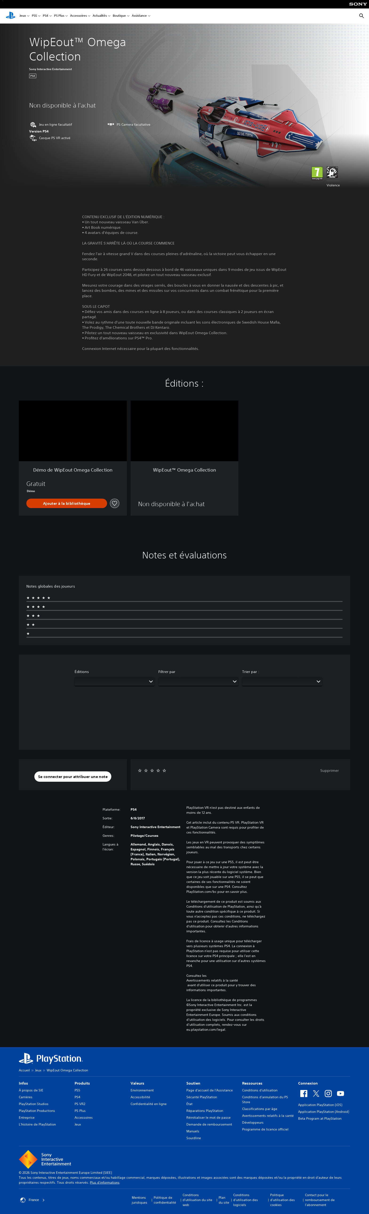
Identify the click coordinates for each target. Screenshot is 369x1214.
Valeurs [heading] (137, 1083)
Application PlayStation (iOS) (320, 1105)
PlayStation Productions (37, 1111)
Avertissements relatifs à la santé (212, 980)
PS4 (45, 16)
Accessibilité (140, 1097)
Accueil (24, 1070)
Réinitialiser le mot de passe (208, 1117)
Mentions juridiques (139, 1200)
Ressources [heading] (252, 1083)
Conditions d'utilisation (259, 1090)
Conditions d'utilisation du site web (197, 1200)
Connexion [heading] (308, 1083)
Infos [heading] (23, 1083)
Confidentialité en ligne (149, 1104)
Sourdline (193, 1138)
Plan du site (224, 1200)
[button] (72, 776)
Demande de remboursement (209, 1124)
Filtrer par (166, 671)
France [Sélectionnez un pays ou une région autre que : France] (32, 1200)
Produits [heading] (82, 1083)
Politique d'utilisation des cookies (282, 1200)
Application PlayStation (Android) (323, 1112)
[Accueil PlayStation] (10, 16)
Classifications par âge (259, 1109)
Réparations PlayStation (204, 1111)
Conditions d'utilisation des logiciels (245, 1200)
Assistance (139, 16)
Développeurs (253, 1122)
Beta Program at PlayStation (319, 1118)
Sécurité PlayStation (201, 1097)
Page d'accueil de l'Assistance (209, 1090)
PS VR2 (80, 1104)
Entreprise (27, 1117)
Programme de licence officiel (265, 1129)
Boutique (119, 16)
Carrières (25, 1097)
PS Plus (59, 16)
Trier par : (250, 671)
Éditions (82, 671)
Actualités (100, 16)
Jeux (23, 16)
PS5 (34, 16)
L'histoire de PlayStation (37, 1124)
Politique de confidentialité (165, 1200)
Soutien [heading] (193, 1083)
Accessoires (78, 16)
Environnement (142, 1090)
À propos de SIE (31, 1090)
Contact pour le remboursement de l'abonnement (320, 1200)
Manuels (192, 1131)
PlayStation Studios (33, 1104)
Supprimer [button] (329, 770)
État (189, 1104)
